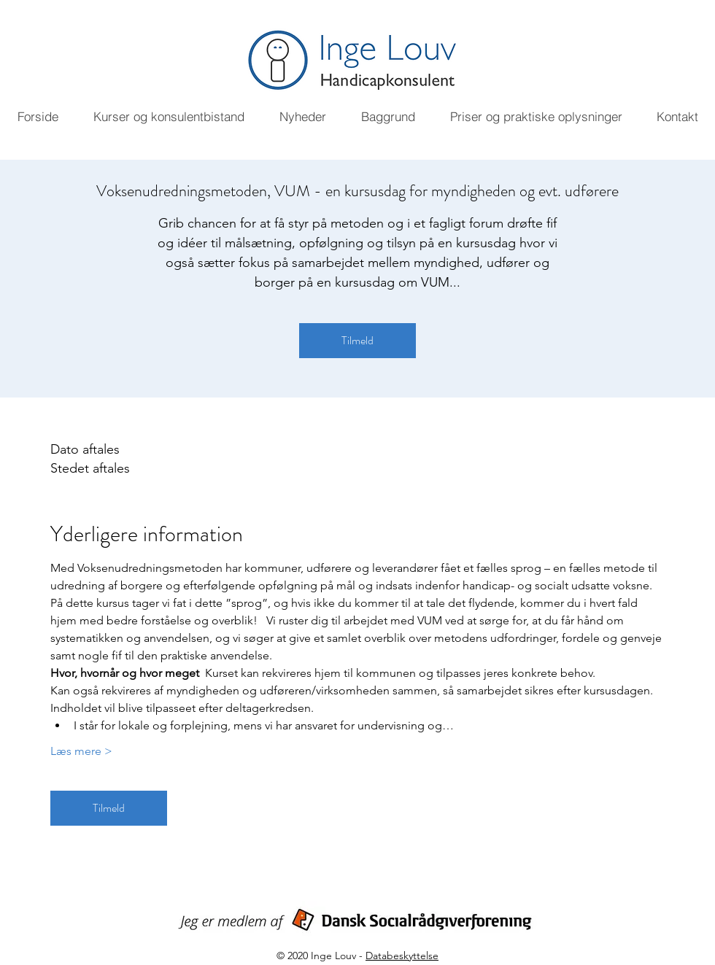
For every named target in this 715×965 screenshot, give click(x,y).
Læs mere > (81, 751)
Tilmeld (357, 340)
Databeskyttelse (402, 955)
